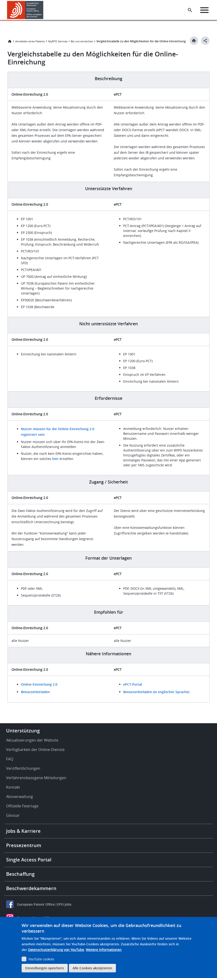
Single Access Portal (28, 859)
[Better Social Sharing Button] (205, 40)
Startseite (10, 41)
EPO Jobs (64, 904)
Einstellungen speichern (44, 968)
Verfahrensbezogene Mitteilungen (36, 777)
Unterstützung (23, 730)
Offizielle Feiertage (22, 806)
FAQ (9, 759)
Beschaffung (20, 874)
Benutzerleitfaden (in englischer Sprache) (156, 692)
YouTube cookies (41, 959)
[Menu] (204, 10)
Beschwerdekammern (31, 888)
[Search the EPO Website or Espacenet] (190, 10)
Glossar (13, 815)
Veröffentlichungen (23, 768)
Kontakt (13, 787)
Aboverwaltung (19, 796)
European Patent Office (36, 904)
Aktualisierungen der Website (32, 740)
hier (55, 458)
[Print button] (194, 40)
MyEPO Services (57, 41)
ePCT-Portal (132, 684)
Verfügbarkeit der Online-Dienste (35, 749)
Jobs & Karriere (23, 831)
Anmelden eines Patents (30, 41)
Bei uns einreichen (82, 41)
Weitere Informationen (104, 949)
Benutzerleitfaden (35, 692)
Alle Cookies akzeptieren (92, 968)
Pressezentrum (23, 845)
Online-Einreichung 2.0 (39, 684)
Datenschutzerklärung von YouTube (56, 949)
